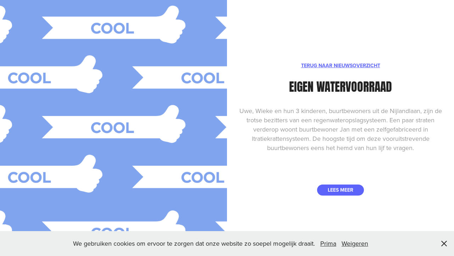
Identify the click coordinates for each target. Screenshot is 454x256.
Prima (328, 243)
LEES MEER (340, 189)
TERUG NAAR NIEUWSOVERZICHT (340, 65)
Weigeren (355, 243)
